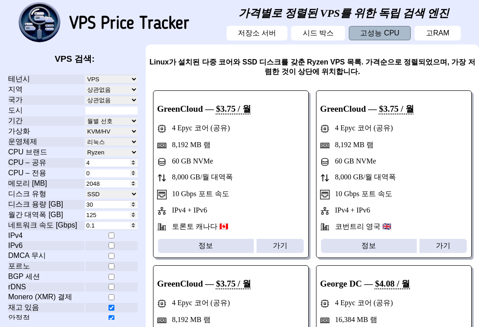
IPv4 (15, 235)
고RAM (437, 33)
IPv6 (15, 245)
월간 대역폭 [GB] (35, 214)
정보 (205, 245)
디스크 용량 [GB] (35, 204)
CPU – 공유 (27, 162)
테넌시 (19, 79)
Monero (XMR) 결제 (40, 297)
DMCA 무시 (27, 255)
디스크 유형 (27, 194)
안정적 (19, 318)
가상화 (19, 131)
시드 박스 (318, 33)
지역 (15, 89)
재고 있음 (23, 307)
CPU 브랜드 (27, 152)
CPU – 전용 (27, 173)
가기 (280, 245)
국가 (15, 100)
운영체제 (22, 141)
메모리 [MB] (27, 183)
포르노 (19, 266)
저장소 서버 (257, 33)
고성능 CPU (379, 33)
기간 (15, 120)
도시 (15, 110)
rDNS (17, 287)
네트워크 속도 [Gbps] (42, 225)
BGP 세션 (24, 276)
